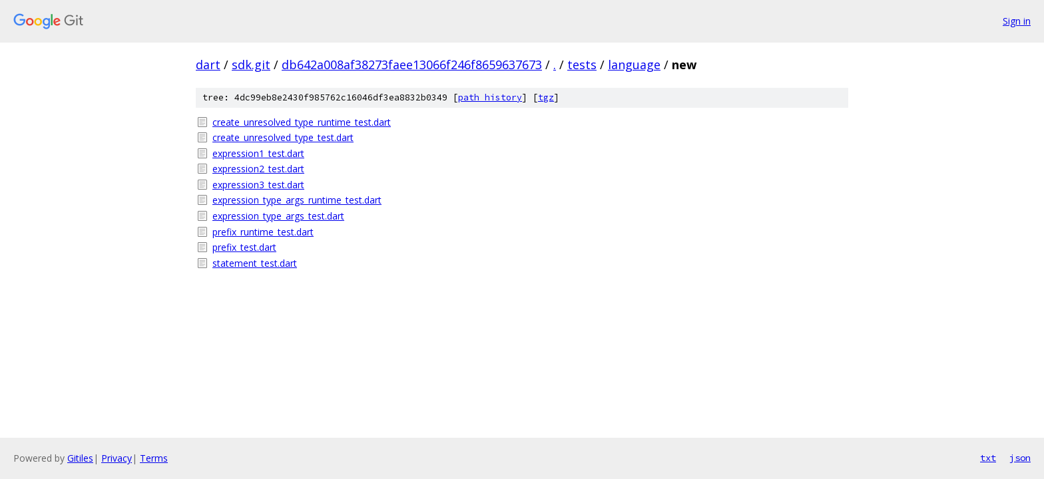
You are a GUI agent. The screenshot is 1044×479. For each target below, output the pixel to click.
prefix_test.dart (244, 247)
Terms (154, 458)
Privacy (116, 458)
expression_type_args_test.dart (278, 216)
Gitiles (80, 458)
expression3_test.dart (258, 184)
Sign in (1017, 21)
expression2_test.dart (258, 168)
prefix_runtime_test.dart (263, 232)
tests (582, 65)
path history (490, 97)
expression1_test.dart (258, 153)
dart (208, 65)
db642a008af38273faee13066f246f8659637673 (412, 65)
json (1020, 458)
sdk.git (251, 65)
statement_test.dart (254, 263)
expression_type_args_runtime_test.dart (297, 200)
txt (988, 458)
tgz (546, 97)
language (634, 65)
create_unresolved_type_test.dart (283, 137)
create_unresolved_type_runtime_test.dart (301, 122)
